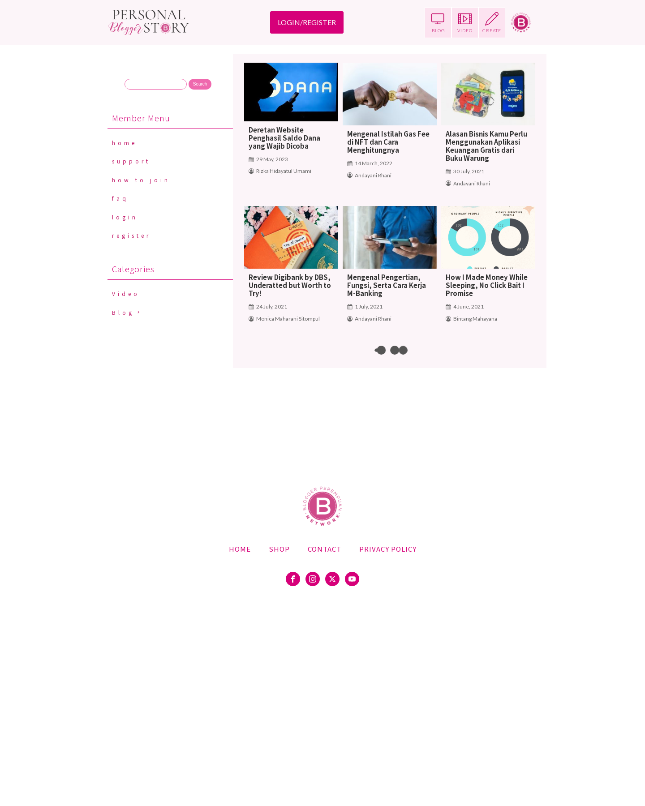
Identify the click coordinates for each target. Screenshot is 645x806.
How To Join (141, 180)
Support (131, 161)
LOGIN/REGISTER (307, 22)
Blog (123, 312)
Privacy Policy (388, 548)
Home (124, 142)
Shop (279, 548)
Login (125, 217)
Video (126, 293)
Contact (324, 548)
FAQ (120, 198)
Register (131, 235)
